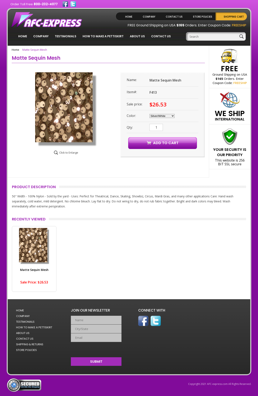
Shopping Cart (234, 16)
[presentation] (96, 348)
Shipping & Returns (29, 344)
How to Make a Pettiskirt (103, 36)
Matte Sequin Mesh (34, 270)
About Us (137, 36)
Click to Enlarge (68, 152)
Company (149, 16)
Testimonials (65, 36)
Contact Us (174, 16)
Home (128, 16)
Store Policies (202, 16)
